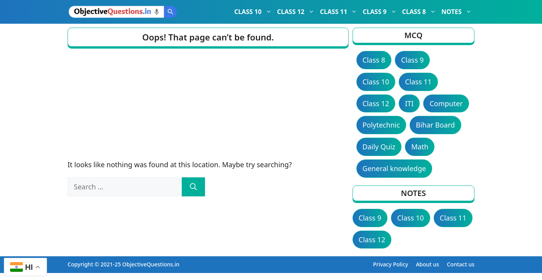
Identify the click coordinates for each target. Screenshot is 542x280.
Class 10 (376, 81)
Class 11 (418, 81)
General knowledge (394, 168)
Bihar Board (435, 125)
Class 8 (374, 60)
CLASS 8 (420, 11)
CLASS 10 (254, 11)
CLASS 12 (297, 11)
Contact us (460, 264)
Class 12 (376, 103)
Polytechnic (381, 125)
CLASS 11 (340, 11)
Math (419, 146)
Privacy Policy (390, 264)
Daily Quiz (379, 146)
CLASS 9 (381, 11)
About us (427, 264)
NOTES (457, 11)
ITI (409, 103)
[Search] (193, 186)
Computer (445, 103)
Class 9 (412, 60)
